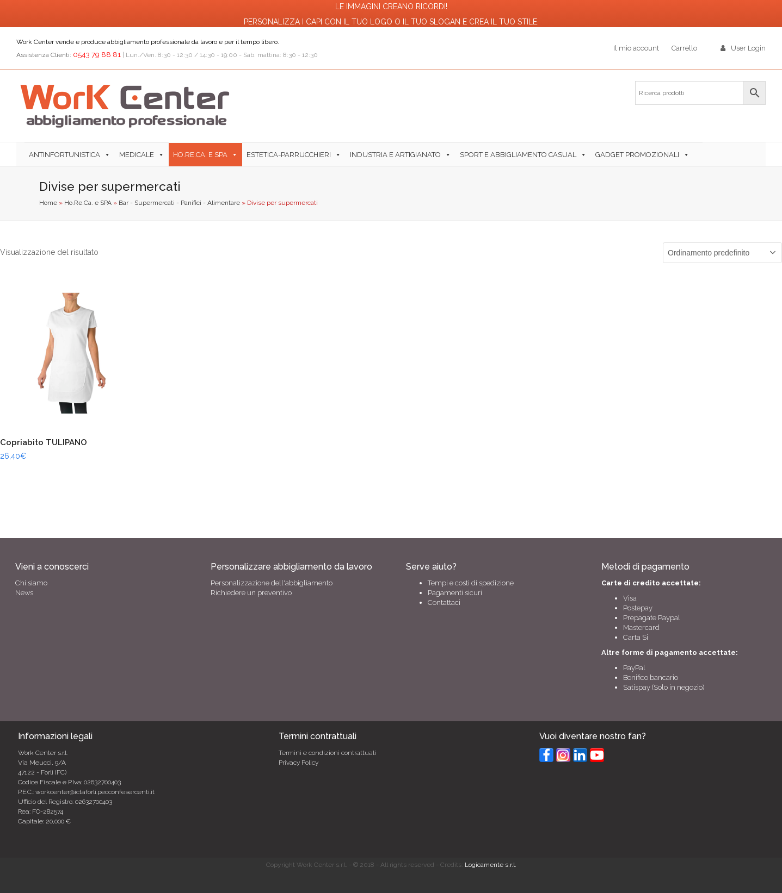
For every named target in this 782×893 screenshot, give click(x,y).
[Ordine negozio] (722, 253)
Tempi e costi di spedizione (471, 583)
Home (48, 203)
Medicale (136, 155)
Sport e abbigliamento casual (518, 155)
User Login (748, 48)
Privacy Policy (298, 762)
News (24, 593)
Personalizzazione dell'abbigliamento (271, 583)
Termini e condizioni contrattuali (327, 753)
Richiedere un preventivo (251, 593)
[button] (698, 154)
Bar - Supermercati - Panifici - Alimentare (179, 203)
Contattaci (444, 602)
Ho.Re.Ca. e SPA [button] (200, 155)
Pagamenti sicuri (455, 593)
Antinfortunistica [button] (64, 155)
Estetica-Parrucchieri (289, 155)
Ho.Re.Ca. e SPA (88, 203)
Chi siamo (31, 583)
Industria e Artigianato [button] (395, 155)
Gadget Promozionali (637, 155)
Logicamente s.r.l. (490, 865)
